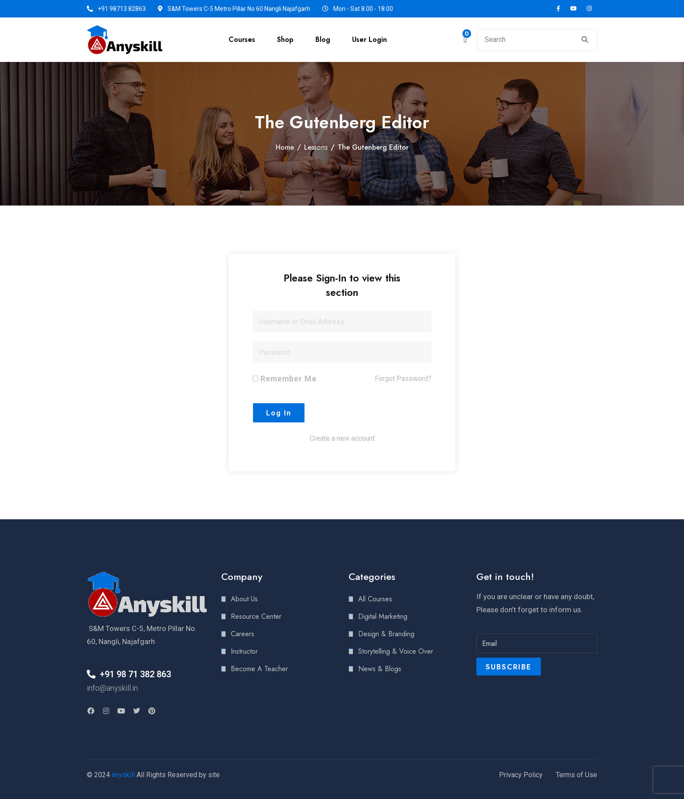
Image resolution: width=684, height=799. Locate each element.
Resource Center (256, 616)
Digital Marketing (382, 616)
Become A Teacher (259, 669)
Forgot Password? (403, 378)
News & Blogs (379, 669)
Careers (242, 634)
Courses (242, 39)
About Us (244, 599)
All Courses (375, 599)
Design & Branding (386, 634)
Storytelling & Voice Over (395, 651)
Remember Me (285, 378)
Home (285, 147)
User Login (369, 39)
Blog (322, 39)
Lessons (316, 147)
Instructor (244, 651)
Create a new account (342, 438)
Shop (285, 39)
